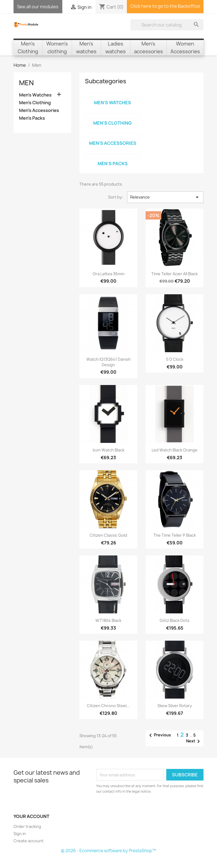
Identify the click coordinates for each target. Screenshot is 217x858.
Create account (29, 840)
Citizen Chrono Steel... (108, 705)
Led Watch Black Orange (174, 450)
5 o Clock (174, 359)
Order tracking (27, 826)
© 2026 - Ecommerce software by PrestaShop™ (108, 851)
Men (26, 82)
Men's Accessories (39, 110)
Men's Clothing (35, 103)
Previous (159, 735)
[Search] (166, 24)
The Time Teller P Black (174, 535)
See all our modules (37, 7)
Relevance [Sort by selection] (165, 197)
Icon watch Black (108, 450)
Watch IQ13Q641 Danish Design (108, 362)
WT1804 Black (108, 620)
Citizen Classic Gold (108, 535)
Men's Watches (35, 95)
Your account (31, 816)
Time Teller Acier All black (174, 273)
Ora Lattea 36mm (108, 273)
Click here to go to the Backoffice (165, 6)
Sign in (20, 833)
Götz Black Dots (174, 620)
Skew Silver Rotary (174, 705)
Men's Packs (32, 118)
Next (194, 741)
